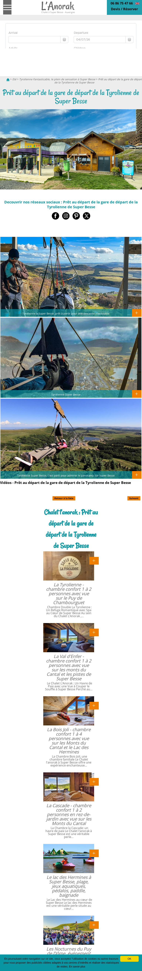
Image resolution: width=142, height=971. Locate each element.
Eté (14, 79)
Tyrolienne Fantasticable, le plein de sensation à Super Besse (57, 79)
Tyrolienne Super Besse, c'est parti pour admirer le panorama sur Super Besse (66, 475)
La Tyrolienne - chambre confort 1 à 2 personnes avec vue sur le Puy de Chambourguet (68, 593)
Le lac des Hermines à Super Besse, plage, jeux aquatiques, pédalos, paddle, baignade (69, 886)
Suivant (133, 498)
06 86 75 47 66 (122, 3)
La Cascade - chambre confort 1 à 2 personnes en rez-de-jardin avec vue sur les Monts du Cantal (68, 814)
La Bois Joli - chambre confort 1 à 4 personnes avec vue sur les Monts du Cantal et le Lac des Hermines (69, 740)
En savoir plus (77, 966)
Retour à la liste (63, 498)
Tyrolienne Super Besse (65, 394)
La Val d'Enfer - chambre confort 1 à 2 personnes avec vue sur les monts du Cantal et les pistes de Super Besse (68, 667)
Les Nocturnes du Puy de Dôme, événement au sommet (68, 953)
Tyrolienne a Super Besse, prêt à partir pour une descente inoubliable (65, 313)
